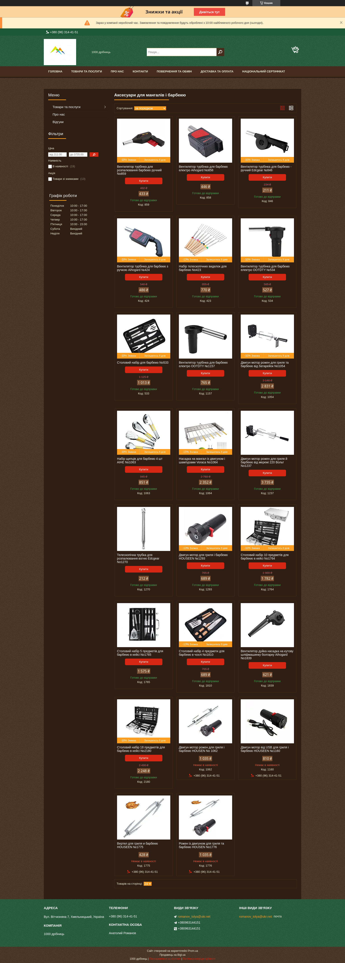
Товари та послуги (86, 71)
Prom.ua (193, 950)
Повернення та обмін (174, 71)
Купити (143, 180)
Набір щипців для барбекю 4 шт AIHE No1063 (140, 460)
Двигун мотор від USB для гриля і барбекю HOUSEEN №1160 (265, 749)
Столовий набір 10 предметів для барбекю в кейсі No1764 (264, 556)
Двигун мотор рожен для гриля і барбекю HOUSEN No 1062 (201, 749)
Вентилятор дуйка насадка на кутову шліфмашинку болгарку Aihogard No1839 (267, 654)
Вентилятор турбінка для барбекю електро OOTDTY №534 (265, 268)
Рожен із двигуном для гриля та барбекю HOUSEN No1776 (201, 845)
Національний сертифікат (263, 71)
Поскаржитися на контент (165, 958)
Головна (55, 71)
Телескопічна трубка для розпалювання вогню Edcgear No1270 (138, 558)
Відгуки (58, 122)
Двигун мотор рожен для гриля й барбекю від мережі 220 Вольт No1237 (264, 462)
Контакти (140, 71)
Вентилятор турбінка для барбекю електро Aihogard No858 (203, 168)
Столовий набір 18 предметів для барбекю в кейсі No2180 (141, 749)
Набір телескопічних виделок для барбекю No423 (203, 268)
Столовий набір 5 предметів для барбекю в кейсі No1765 (140, 652)
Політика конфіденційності (199, 958)
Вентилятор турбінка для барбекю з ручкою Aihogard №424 (142, 268)
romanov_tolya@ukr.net (194, 916)
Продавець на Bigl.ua (172, 954)
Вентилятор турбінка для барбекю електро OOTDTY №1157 (203, 364)
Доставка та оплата (217, 71)
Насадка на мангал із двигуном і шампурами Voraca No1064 (202, 460)
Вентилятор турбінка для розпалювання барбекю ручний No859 (139, 170)
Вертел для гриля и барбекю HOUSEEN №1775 (137, 845)
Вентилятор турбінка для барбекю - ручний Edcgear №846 (266, 168)
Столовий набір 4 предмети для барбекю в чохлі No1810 (201, 652)
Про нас (117, 71)
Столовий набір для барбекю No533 (143, 362)
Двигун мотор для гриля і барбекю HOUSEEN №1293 (203, 556)
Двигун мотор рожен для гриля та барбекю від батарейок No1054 (265, 364)
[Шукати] (220, 52)
